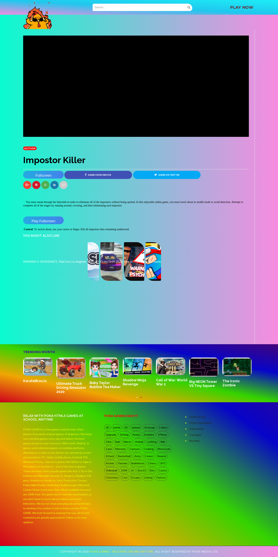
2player (136, 427)
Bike (152, 470)
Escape (135, 477)
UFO (162, 463)
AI (132, 470)
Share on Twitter (166, 174)
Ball (117, 441)
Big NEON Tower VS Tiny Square (203, 384)
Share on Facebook (98, 174)
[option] (39, 370)
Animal (139, 441)
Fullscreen (43, 175)
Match (127, 441)
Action (30, 148)
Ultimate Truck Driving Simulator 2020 (71, 388)
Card (109, 449)
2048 (124, 470)
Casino (163, 470)
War (162, 441)
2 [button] (141, 399)
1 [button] (137, 399)
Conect (149, 456)
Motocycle (164, 449)
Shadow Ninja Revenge (134, 382)
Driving (124, 434)
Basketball (124, 456)
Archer (110, 463)
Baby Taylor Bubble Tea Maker (105, 385)
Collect (163, 427)
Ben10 (142, 470)
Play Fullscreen (43, 221)
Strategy (149, 427)
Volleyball (111, 470)
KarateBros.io (35, 381)
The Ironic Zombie (231, 383)
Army (137, 456)
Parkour (161, 477)
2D (126, 427)
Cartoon (135, 449)
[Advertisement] (52, 333)
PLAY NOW (241, 7)
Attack (110, 456)
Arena (136, 434)
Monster (120, 449)
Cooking (149, 449)
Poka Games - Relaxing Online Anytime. (122, 551)
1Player (162, 434)
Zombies (149, 434)
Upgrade (111, 434)
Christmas (112, 477)
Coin (125, 477)
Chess (152, 463)
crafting (152, 441)
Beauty (162, 456)
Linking (148, 477)
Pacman (122, 463)
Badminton (137, 463)
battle (116, 427)
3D (107, 427)
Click (109, 441)
